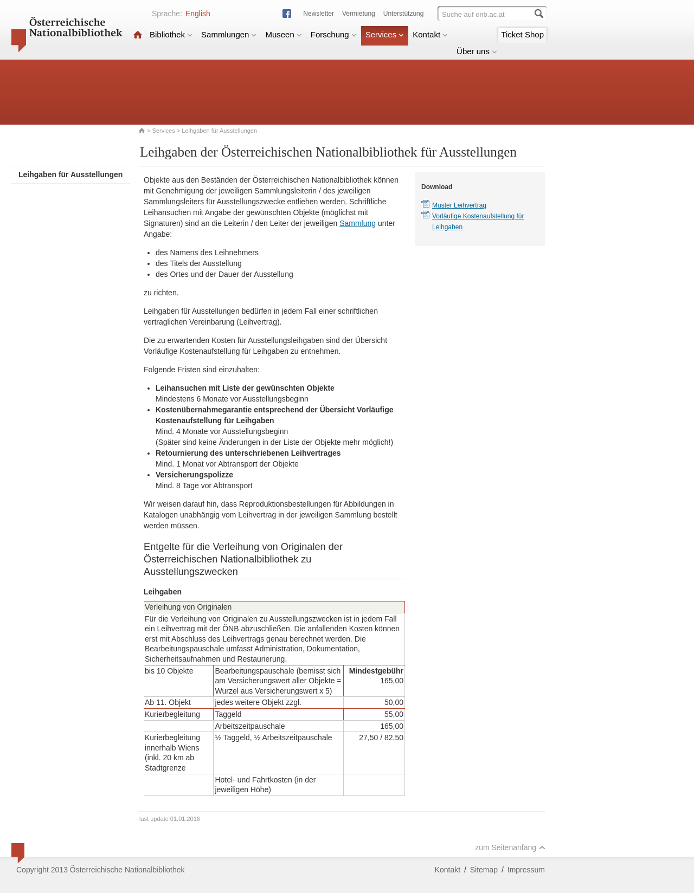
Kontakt (430, 34)
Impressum (526, 869)
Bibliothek (171, 34)
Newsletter (318, 13)
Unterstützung (403, 13)
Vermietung (358, 13)
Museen (283, 34)
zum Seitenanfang (510, 847)
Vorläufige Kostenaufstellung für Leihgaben (478, 221)
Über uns (477, 51)
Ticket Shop (522, 34)
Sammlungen (228, 34)
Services (384, 34)
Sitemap (484, 869)
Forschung (334, 34)
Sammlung (357, 223)
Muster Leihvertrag (459, 205)
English (197, 13)
